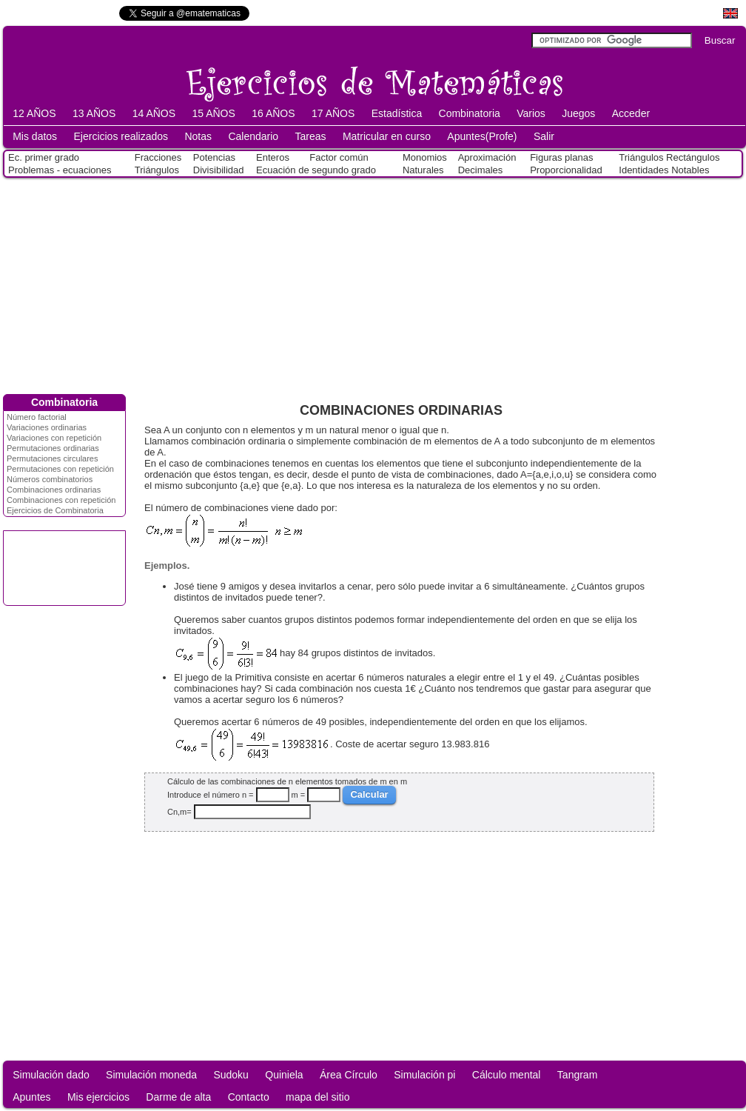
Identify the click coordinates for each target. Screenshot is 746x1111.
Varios (531, 113)
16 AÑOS (273, 113)
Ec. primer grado (43, 157)
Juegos (578, 113)
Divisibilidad (218, 170)
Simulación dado (51, 1075)
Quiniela (284, 1075)
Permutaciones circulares (52, 458)
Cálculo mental (506, 1075)
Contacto (248, 1097)
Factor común (338, 157)
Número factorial (37, 417)
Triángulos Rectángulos (669, 157)
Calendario (253, 136)
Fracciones (158, 157)
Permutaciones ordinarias (53, 448)
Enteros (272, 157)
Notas (198, 136)
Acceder (631, 113)
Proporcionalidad (566, 170)
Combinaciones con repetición (61, 500)
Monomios (425, 157)
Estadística (397, 113)
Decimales (480, 170)
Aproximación (487, 157)
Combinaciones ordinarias (54, 489)
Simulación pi (424, 1075)
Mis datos (35, 136)
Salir (544, 136)
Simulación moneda (151, 1075)
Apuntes (31, 1097)
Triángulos (157, 170)
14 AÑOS (153, 113)
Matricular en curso (387, 136)
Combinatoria (469, 113)
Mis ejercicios (98, 1097)
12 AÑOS (34, 113)
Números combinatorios (50, 479)
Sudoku (230, 1075)
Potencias (214, 157)
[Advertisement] (373, 283)
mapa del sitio (317, 1097)
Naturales (423, 170)
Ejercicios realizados (120, 136)
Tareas (310, 136)
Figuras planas (561, 157)
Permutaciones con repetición (60, 468)
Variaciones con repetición (54, 437)
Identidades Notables (664, 170)
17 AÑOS (333, 113)
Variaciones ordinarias (47, 427)
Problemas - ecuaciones (59, 170)
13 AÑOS (94, 113)
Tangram (577, 1075)
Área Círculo (348, 1075)
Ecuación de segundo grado (316, 170)
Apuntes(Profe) (482, 136)
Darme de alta (178, 1097)
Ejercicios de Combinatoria (55, 510)
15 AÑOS (213, 113)
